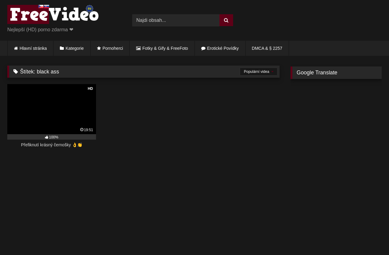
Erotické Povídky (223, 48)
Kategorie (75, 48)
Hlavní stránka (33, 48)
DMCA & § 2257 (267, 48)
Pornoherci (112, 48)
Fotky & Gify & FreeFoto (165, 48)
